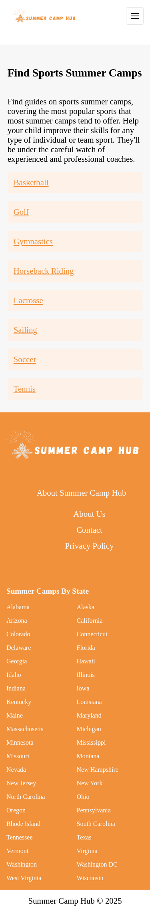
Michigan (89, 729)
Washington (21, 864)
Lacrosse (28, 300)
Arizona (16, 620)
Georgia (16, 661)
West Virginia (23, 878)
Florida (86, 647)
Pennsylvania (94, 810)
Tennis (25, 388)
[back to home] (44, 16)
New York (90, 783)
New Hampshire (97, 769)
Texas (84, 837)
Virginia (87, 850)
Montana (88, 756)
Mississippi (91, 742)
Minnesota (20, 742)
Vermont (17, 850)
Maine (14, 715)
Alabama (18, 607)
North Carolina (25, 796)
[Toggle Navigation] (135, 16)
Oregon (16, 810)
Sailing (25, 329)
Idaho (13, 674)
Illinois (86, 674)
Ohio (83, 796)
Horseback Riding (44, 270)
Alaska (85, 607)
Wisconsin (90, 878)
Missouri (17, 756)
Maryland (89, 715)
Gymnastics (33, 241)
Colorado (18, 634)
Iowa (83, 688)
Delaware (18, 647)
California (90, 620)
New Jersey (21, 783)
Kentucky (18, 701)
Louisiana (89, 701)
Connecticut (92, 634)
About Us (89, 513)
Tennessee (19, 837)
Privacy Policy (89, 545)
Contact (89, 529)
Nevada (16, 769)
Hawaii (86, 661)
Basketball (31, 182)
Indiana (16, 688)
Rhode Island (23, 823)
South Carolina (96, 823)
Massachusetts (24, 729)
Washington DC (97, 864)
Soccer (25, 359)
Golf (21, 211)
